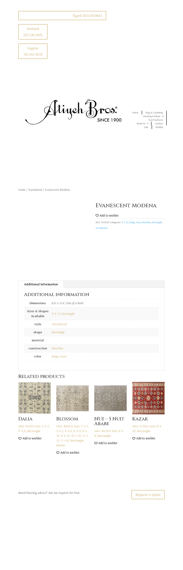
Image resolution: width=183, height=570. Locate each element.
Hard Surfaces (156, 119)
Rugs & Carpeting (154, 112)
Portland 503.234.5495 (33, 31)
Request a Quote (148, 494)
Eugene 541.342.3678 (33, 51)
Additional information (41, 284)
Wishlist (159, 127)
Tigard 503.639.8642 (87, 15)
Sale (146, 127)
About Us (140, 123)
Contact (159, 123)
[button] (107, 215)
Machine (146, 222)
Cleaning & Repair (152, 116)
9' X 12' (124, 222)
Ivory (138, 222)
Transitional (35, 190)
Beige (132, 222)
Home (135, 112)
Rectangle (157, 222)
